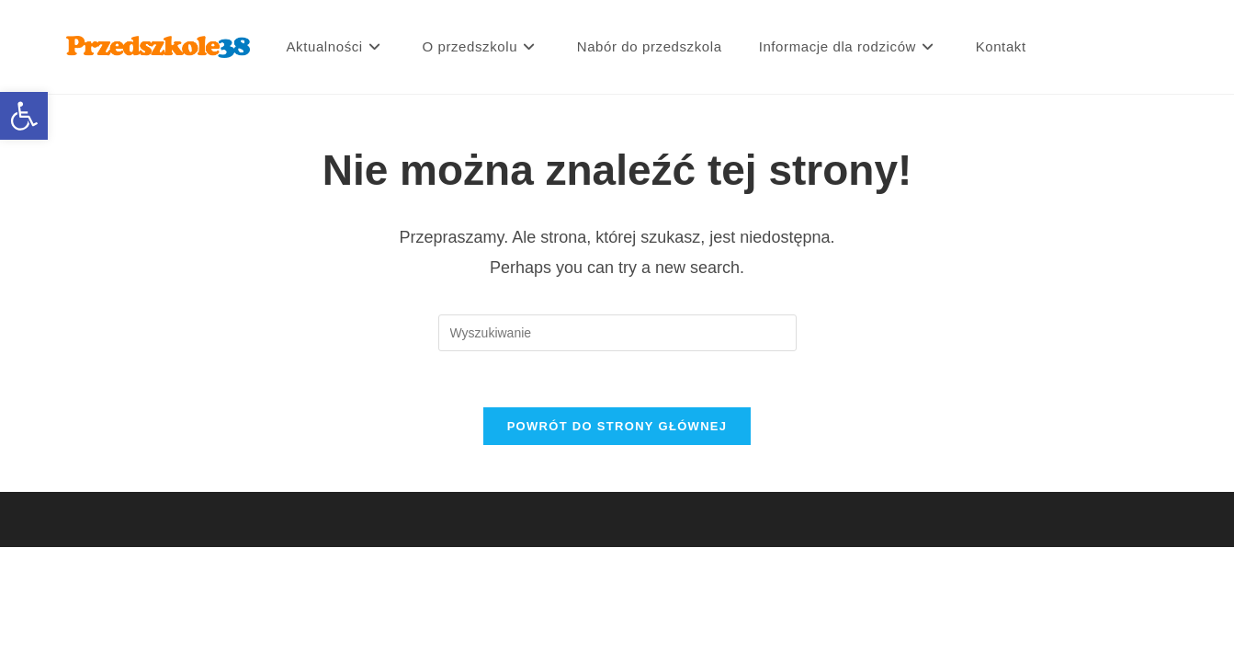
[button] (24, 116)
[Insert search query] (617, 332)
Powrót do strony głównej (617, 426)
